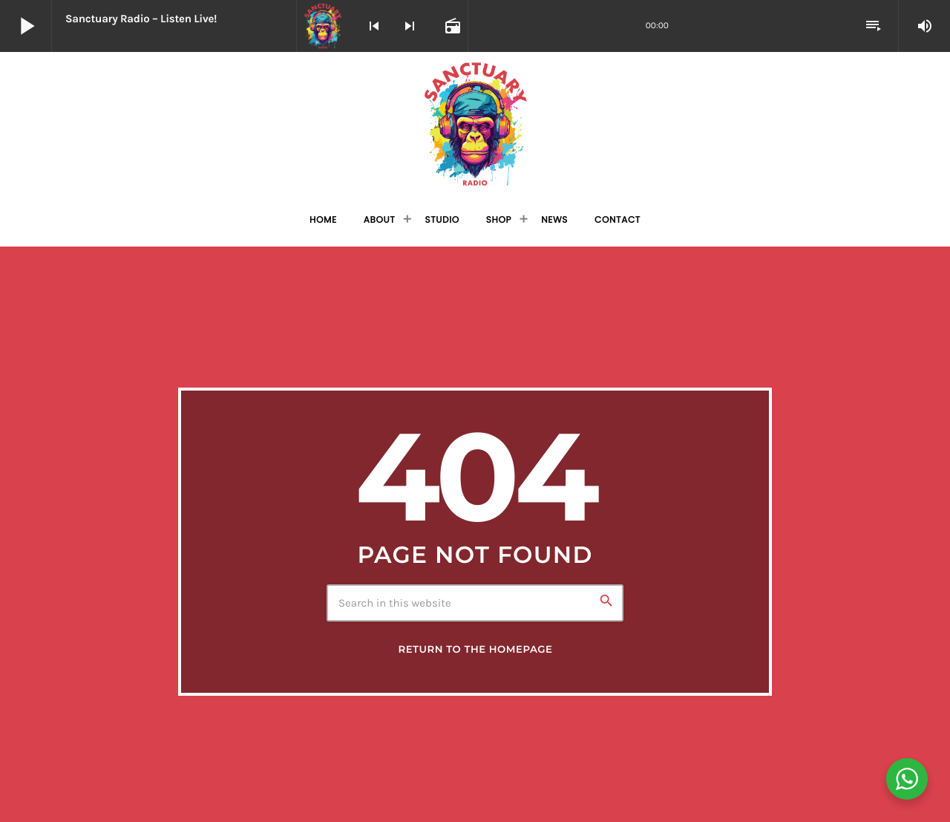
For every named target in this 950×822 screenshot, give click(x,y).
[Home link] (474, 123)
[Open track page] (451, 26)
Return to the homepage (475, 650)
